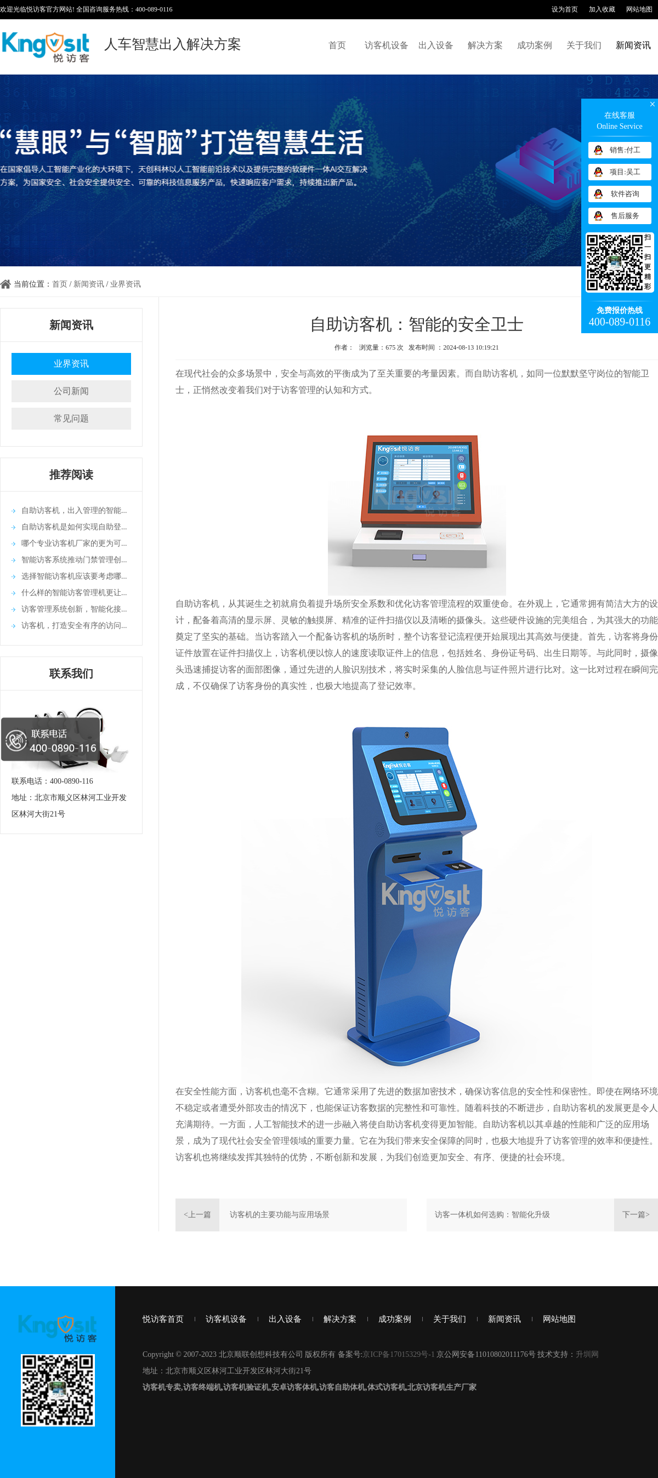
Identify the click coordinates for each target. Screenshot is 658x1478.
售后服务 (625, 216)
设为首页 (565, 9)
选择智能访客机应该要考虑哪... (74, 576)
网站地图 (639, 9)
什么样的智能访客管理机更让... (74, 593)
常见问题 (71, 418)
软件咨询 (625, 194)
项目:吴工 (625, 172)
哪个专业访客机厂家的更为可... (74, 543)
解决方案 (485, 45)
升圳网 (587, 1354)
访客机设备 (387, 45)
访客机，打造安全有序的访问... (74, 625)
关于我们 (584, 45)
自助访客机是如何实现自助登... (74, 527)
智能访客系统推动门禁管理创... (74, 560)
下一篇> (636, 1215)
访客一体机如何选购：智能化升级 (492, 1215)
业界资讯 (125, 284)
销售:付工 (625, 150)
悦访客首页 (163, 1319)
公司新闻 (71, 391)
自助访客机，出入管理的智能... (74, 510)
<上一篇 (197, 1215)
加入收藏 (602, 9)
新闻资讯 (633, 45)
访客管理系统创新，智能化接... (74, 609)
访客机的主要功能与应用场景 (280, 1215)
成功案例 (534, 45)
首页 (337, 45)
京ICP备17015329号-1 (398, 1354)
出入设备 (435, 45)
